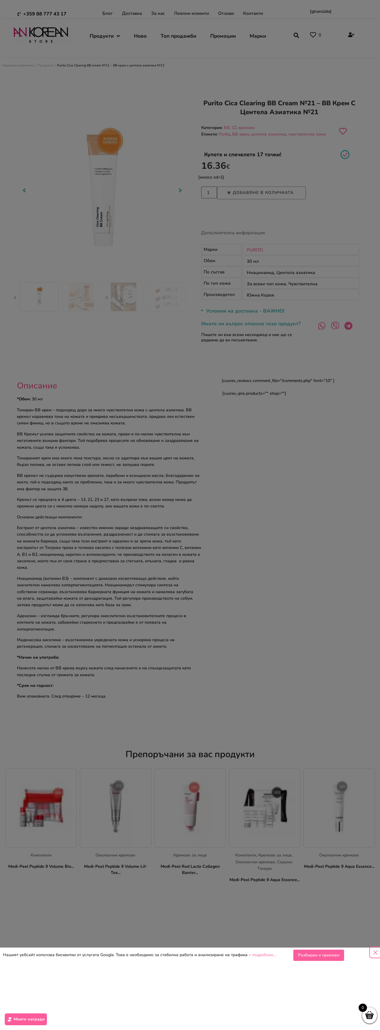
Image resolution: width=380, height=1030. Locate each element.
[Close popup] (375, 956)
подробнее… (264, 958)
